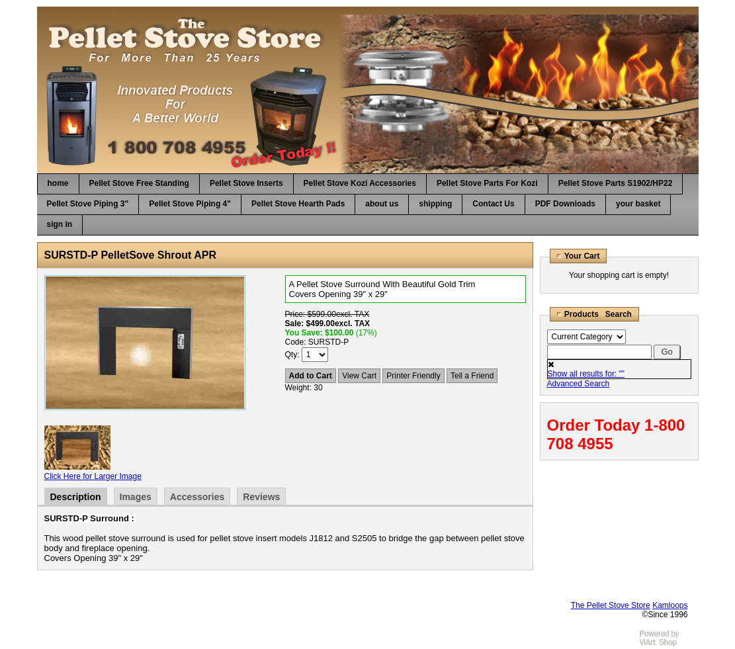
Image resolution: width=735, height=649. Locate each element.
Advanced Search (578, 383)
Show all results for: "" (586, 373)
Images (135, 497)
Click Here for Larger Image (93, 476)
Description (75, 497)
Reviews (261, 497)
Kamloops (669, 605)
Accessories (197, 497)
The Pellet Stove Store (610, 605)
